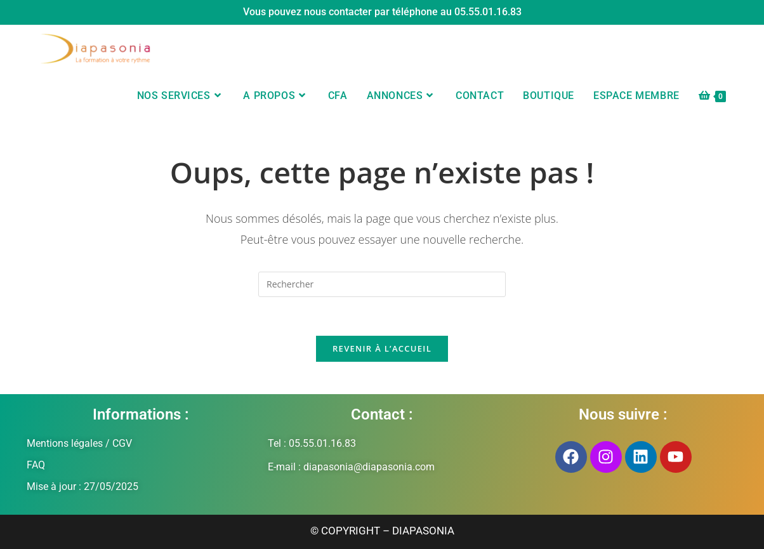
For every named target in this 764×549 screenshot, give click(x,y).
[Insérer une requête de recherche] (382, 284)
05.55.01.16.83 (488, 12)
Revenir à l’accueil (382, 348)
